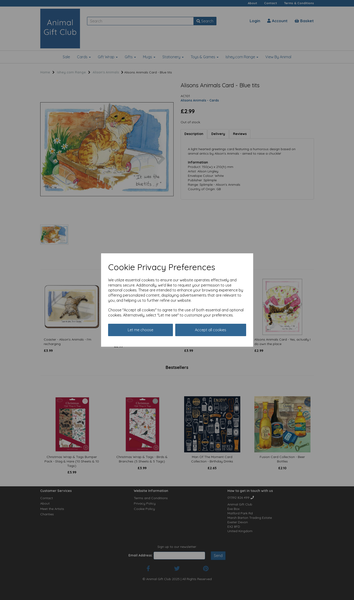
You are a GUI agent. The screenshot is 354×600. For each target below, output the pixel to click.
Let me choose (140, 329)
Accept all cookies (210, 329)
